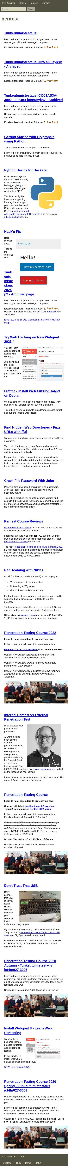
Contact (46, 3)
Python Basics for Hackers (25, 170)
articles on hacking (13, 217)
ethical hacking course (44, 769)
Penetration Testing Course (26, 795)
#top (21, 1156)
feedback (51, 311)
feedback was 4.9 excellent (40, 806)
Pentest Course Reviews (23, 521)
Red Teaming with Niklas (23, 570)
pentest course (28, 615)
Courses (34, 3)
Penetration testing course (17, 527)
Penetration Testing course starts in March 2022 (38, 547)
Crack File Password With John (29, 481)
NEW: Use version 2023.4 (17, 1067)
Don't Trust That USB (21, 886)
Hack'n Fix (12, 231)
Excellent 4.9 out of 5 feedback (21, 649)
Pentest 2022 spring (41, 809)
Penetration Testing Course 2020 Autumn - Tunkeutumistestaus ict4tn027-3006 (30, 965)
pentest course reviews (16, 541)
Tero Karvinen (8, 3)
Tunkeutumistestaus (20, 33)
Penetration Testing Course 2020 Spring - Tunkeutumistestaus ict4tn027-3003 (30, 1086)
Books (22, 3)
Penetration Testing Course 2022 (30, 633)
